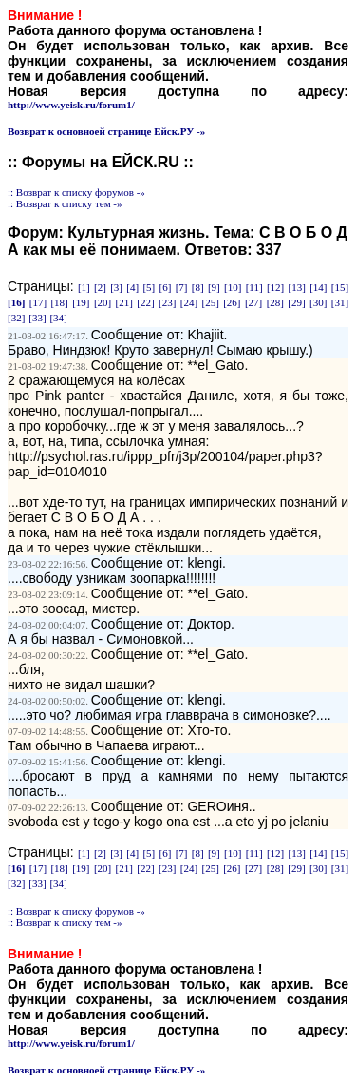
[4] (132, 287)
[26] (231, 302)
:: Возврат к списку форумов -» (76, 192)
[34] (57, 317)
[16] (16, 302)
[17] (38, 302)
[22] (145, 302)
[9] (214, 287)
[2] (100, 287)
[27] (253, 302)
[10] (232, 287)
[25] (209, 302)
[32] (16, 317)
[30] (318, 302)
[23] (167, 302)
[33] (37, 317)
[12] (275, 287)
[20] (102, 302)
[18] (58, 302)
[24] (188, 302)
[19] (80, 302)
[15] (339, 287)
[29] (296, 302)
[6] (165, 287)
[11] (254, 287)
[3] (116, 287)
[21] (124, 302)
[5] (148, 287)
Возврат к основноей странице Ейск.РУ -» (106, 131)
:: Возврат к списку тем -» (65, 203)
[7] (182, 287)
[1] (84, 287)
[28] (275, 302)
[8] (198, 287)
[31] (339, 302)
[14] (318, 287)
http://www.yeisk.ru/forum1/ (71, 104)
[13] (297, 287)
